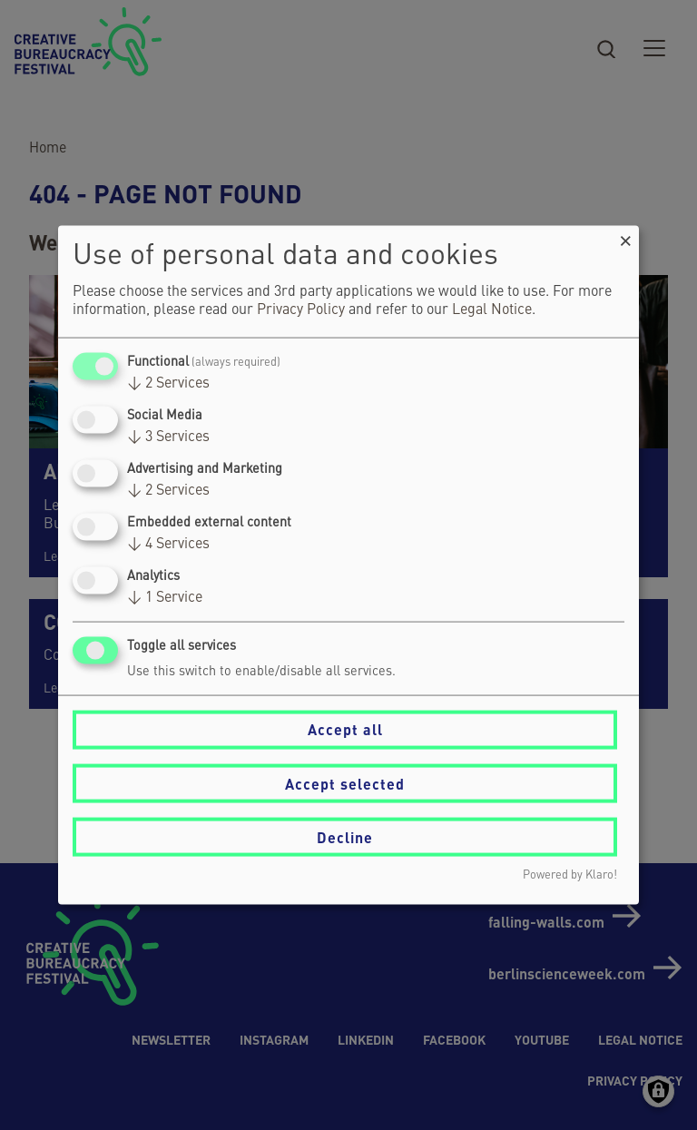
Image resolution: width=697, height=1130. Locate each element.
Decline (345, 836)
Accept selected (345, 782)
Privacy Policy (301, 309)
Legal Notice (492, 309)
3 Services (168, 436)
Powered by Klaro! (570, 875)
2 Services (168, 383)
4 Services (168, 545)
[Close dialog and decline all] (625, 236)
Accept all (345, 729)
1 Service (164, 598)
